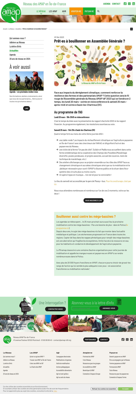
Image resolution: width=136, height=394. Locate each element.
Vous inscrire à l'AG (93, 200)
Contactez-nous (55, 309)
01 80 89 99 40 (46, 340)
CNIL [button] (55, 391)
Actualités (18, 29)
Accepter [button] (125, 389)
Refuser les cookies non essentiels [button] (104, 389)
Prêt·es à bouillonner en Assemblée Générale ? (35, 29)
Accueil (5, 29)
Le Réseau (11, 29)
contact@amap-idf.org (62, 340)
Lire (26, 108)
